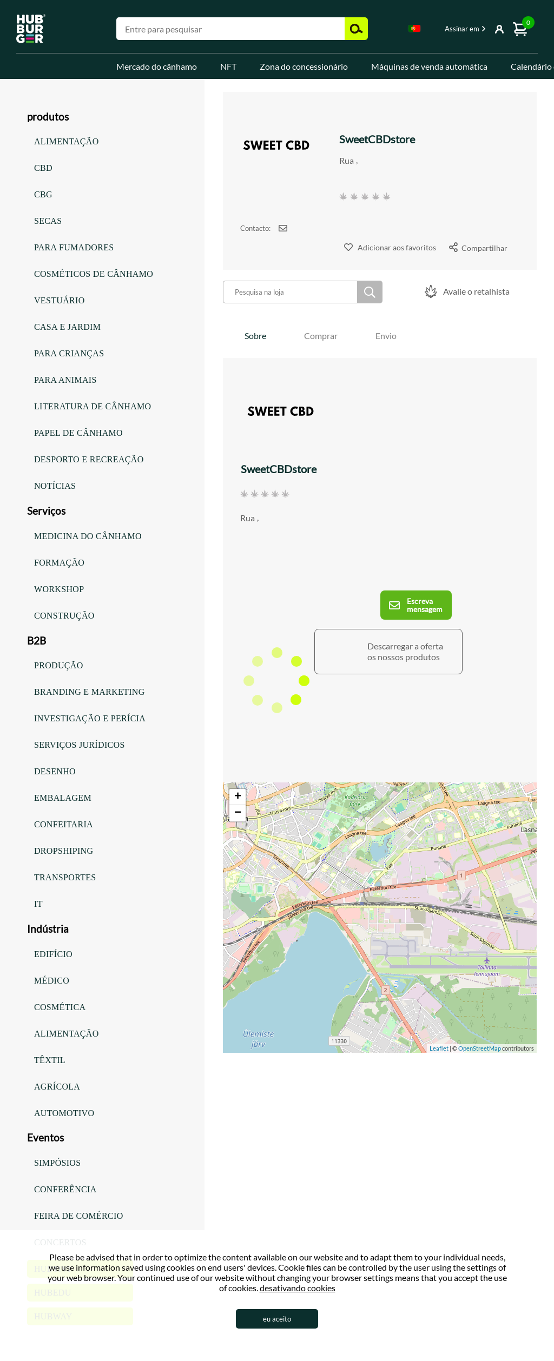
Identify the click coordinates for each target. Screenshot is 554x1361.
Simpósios (57, 1162)
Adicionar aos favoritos (397, 247)
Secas (48, 220)
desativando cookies (297, 1288)
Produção (58, 665)
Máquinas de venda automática (429, 66)
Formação (59, 562)
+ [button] (237, 797)
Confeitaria (63, 824)
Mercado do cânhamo (156, 66)
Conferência (65, 1189)
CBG (43, 194)
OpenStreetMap (479, 1048)
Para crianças (69, 353)
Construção (64, 615)
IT (38, 903)
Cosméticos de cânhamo (93, 273)
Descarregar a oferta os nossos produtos (405, 651)
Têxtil (49, 1060)
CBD (43, 167)
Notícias (55, 485)
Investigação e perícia (90, 718)
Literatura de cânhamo (92, 406)
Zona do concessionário (304, 66)
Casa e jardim (67, 326)
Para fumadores (74, 247)
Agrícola (57, 1086)
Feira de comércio (78, 1215)
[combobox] (414, 30)
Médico (51, 980)
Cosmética (59, 1007)
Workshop (59, 589)
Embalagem (62, 797)
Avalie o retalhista (476, 291)
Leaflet (439, 1048)
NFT (228, 66)
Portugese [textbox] (414, 28)
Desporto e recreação (89, 459)
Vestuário (59, 300)
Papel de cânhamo (78, 432)
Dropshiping (63, 850)
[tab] (255, 335)
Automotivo (64, 1113)
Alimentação (66, 141)
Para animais (65, 379)
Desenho (55, 771)
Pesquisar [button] (356, 28)
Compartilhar (484, 248)
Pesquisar (369, 292)
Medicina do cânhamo (88, 536)
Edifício (53, 954)
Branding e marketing (89, 691)
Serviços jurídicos (79, 744)
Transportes (65, 877)
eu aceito (277, 1318)
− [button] (237, 813)
